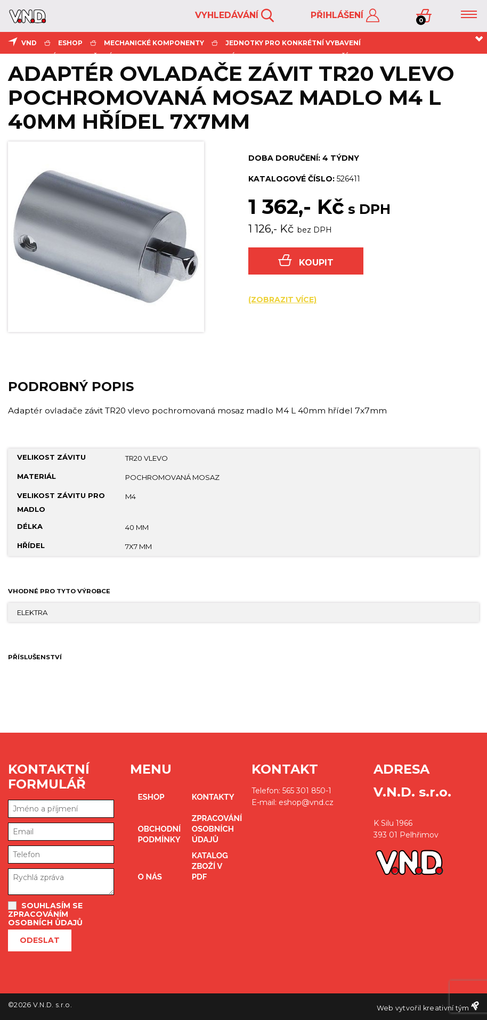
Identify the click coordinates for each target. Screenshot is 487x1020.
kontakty (213, 797)
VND (29, 43)
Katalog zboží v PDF (210, 866)
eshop (70, 43)
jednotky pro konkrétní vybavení (293, 43)
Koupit (306, 261)
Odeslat (40, 940)
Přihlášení (345, 15)
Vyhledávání (234, 15)
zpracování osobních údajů (214, 829)
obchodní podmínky (159, 834)
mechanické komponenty (154, 43)
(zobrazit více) (282, 299)
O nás (150, 877)
